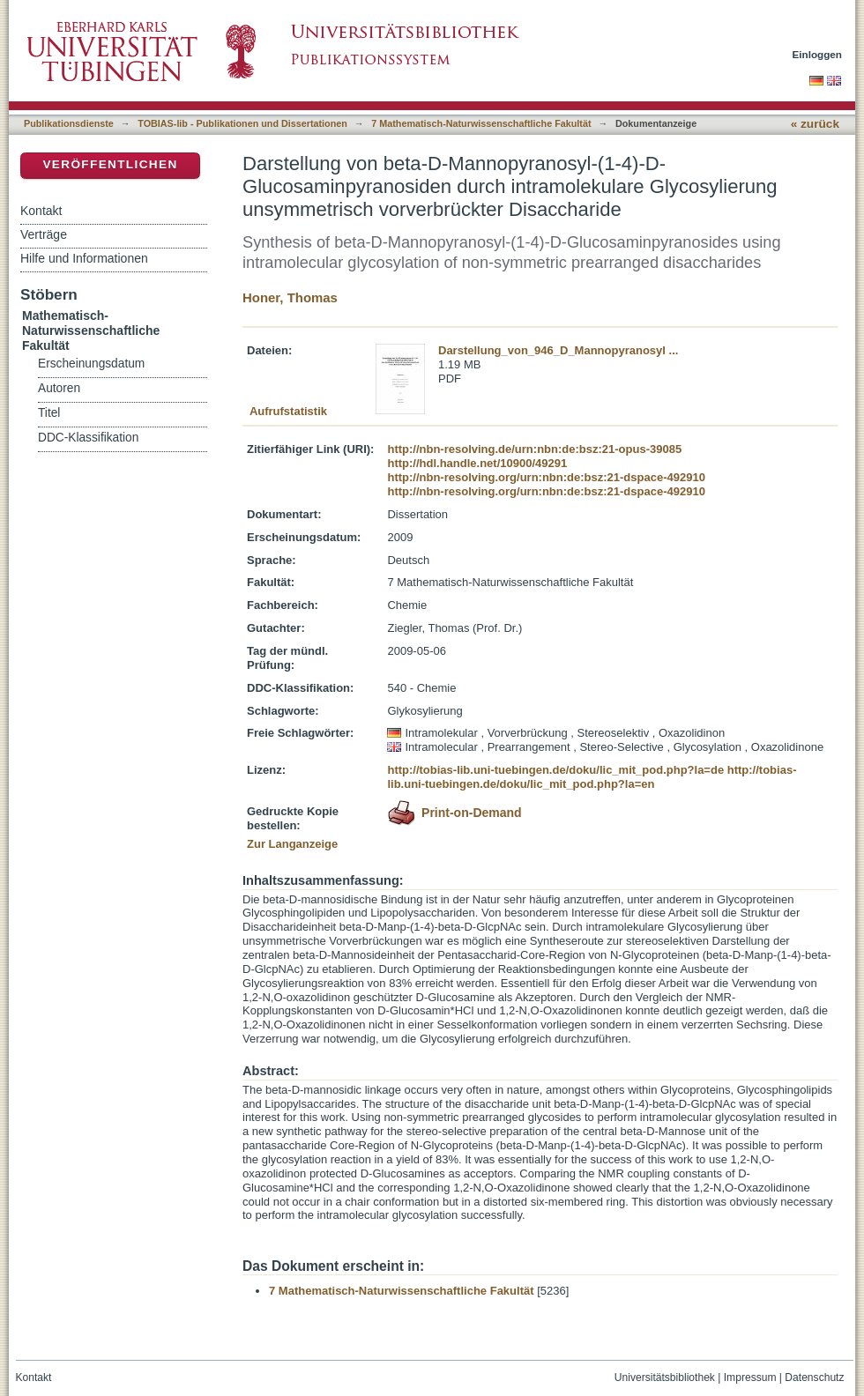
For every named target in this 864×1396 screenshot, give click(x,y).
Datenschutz (814, 1377)
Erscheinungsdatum (91, 363)
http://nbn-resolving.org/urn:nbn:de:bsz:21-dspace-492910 (545, 477)
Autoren (59, 388)
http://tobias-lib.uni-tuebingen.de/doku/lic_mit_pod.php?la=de (555, 769)
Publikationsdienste (69, 123)
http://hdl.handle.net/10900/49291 (477, 463)
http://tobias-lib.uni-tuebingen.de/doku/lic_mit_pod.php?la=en (591, 777)
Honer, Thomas (290, 297)
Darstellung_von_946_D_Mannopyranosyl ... (558, 350)
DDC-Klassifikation (88, 437)
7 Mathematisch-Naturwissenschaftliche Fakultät (481, 123)
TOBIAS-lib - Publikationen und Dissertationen (242, 123)
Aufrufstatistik (288, 411)
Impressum (750, 1377)
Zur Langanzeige (292, 843)
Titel (49, 413)
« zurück (815, 123)
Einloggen (818, 54)
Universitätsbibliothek (664, 1377)
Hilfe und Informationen (84, 258)
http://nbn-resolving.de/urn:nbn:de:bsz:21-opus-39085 (534, 449)
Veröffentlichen (109, 164)
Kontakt (41, 211)
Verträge (43, 234)
